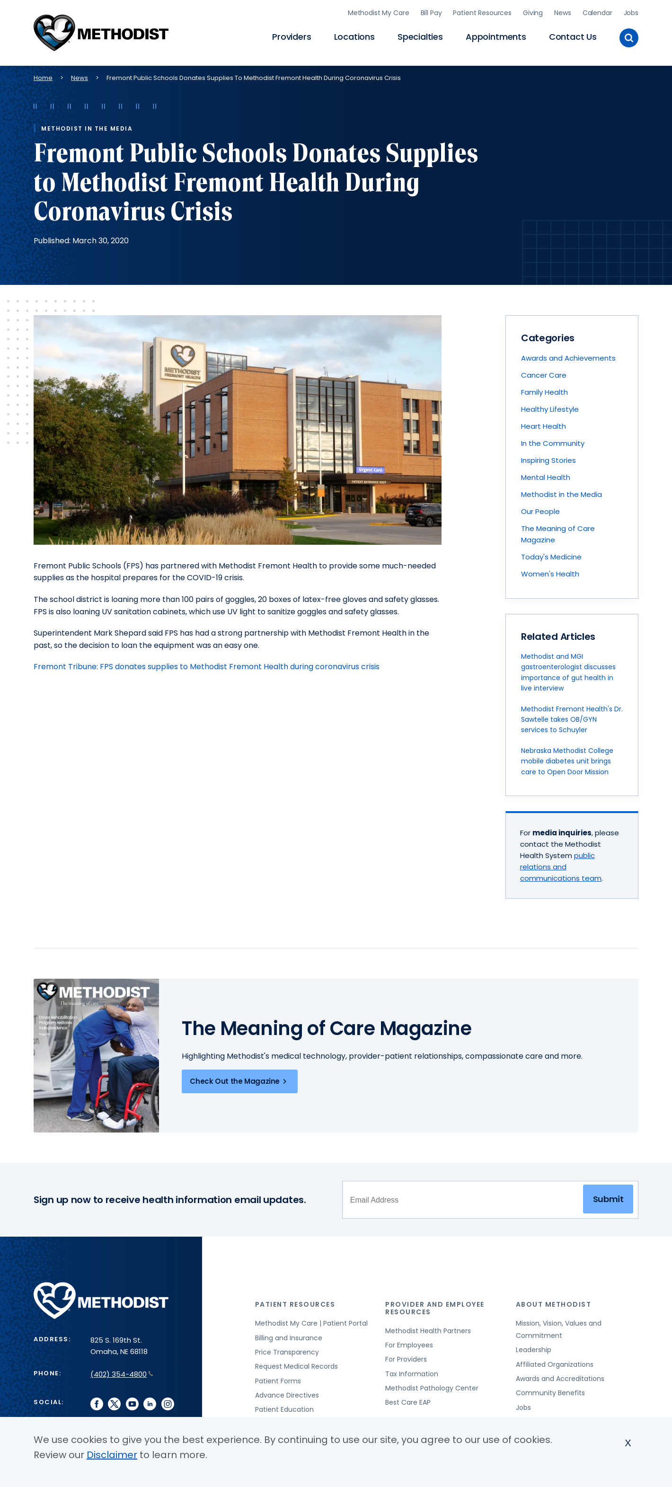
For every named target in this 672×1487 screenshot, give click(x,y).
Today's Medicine (551, 555)
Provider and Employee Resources (435, 1306)
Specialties (420, 36)
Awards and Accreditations (560, 1376)
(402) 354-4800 (121, 1372)
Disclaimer (112, 1454)
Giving (533, 12)
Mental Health (545, 475)
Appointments (496, 36)
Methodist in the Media (561, 492)
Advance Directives (287, 1393)
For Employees (409, 1343)
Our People (540, 509)
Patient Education (284, 1407)
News (562, 12)
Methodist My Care (378, 12)
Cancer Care (543, 373)
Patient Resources (482, 12)
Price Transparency (287, 1350)
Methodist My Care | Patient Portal (311, 1321)
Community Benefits (550, 1391)
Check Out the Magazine (240, 1079)
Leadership (533, 1348)
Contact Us (573, 36)
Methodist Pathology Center (431, 1386)
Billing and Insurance (288, 1336)
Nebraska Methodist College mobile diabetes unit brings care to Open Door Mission (567, 759)
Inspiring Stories (548, 458)
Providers (291, 36)
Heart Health (543, 424)
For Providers (406, 1357)
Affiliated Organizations (554, 1362)
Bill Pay (431, 12)
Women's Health (550, 572)
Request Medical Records (296, 1364)
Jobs (631, 12)
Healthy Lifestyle (550, 407)
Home (43, 75)
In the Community (552, 441)
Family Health (544, 390)
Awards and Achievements (568, 356)
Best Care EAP (408, 1401)
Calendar (597, 12)
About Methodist (554, 1302)
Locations (354, 36)
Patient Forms (278, 1379)
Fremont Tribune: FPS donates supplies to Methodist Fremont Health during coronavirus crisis (207, 664)
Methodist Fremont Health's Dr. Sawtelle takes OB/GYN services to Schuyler (572, 717)
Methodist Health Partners (428, 1329)
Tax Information (411, 1372)
